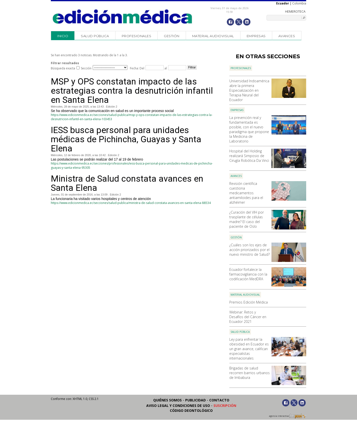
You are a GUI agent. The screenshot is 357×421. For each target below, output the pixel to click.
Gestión (171, 36)
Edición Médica (122, 16)
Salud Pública (95, 36)
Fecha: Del (137, 68)
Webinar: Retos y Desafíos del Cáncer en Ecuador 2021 (247, 317)
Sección (86, 68)
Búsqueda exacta (63, 68)
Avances (286, 36)
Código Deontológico (191, 410)
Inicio (62, 36)
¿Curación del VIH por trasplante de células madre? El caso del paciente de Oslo (246, 219)
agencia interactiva (287, 417)
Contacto (219, 400)
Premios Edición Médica (248, 302)
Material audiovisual (213, 36)
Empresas (256, 36)
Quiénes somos (167, 400)
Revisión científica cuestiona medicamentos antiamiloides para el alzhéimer (246, 193)
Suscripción (224, 405)
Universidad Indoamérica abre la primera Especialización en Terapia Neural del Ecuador (249, 90)
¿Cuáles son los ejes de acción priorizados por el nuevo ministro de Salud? (249, 250)
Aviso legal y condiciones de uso (178, 405)
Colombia (299, 3)
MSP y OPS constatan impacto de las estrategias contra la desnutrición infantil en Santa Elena (132, 91)
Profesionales (136, 36)
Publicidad (195, 400)
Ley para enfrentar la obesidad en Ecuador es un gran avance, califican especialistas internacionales (249, 349)
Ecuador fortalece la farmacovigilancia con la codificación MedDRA (248, 274)
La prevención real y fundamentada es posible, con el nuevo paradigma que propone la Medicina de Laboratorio (249, 129)
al (165, 68)
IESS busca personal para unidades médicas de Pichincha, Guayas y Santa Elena (126, 139)
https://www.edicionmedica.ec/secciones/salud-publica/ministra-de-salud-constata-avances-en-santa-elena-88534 (131, 203)
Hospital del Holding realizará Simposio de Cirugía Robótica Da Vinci (249, 156)
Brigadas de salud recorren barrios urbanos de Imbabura (249, 373)
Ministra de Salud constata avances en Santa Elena (127, 183)
